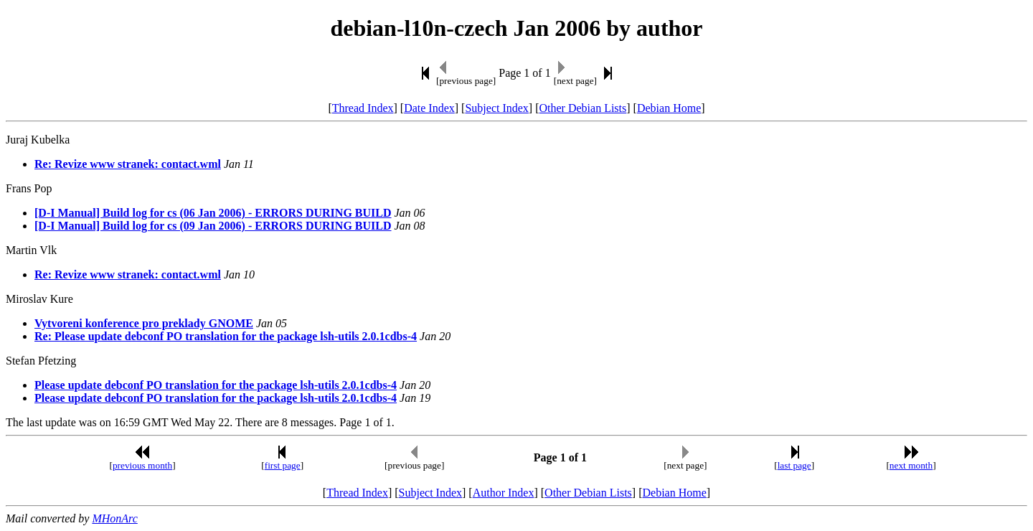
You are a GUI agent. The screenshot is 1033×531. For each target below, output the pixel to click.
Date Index (429, 108)
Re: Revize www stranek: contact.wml (127, 164)
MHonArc (114, 518)
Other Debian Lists (583, 108)
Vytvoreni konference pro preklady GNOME (143, 323)
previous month (142, 465)
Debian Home (669, 108)
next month (911, 465)
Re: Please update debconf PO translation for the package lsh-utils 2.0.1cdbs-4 (225, 336)
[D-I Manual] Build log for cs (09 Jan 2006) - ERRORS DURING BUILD (213, 226)
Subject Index (496, 108)
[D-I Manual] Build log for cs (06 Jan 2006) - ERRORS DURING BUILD (213, 213)
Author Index (503, 493)
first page (283, 465)
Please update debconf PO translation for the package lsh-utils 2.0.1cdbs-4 (215, 385)
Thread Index (363, 108)
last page (794, 465)
